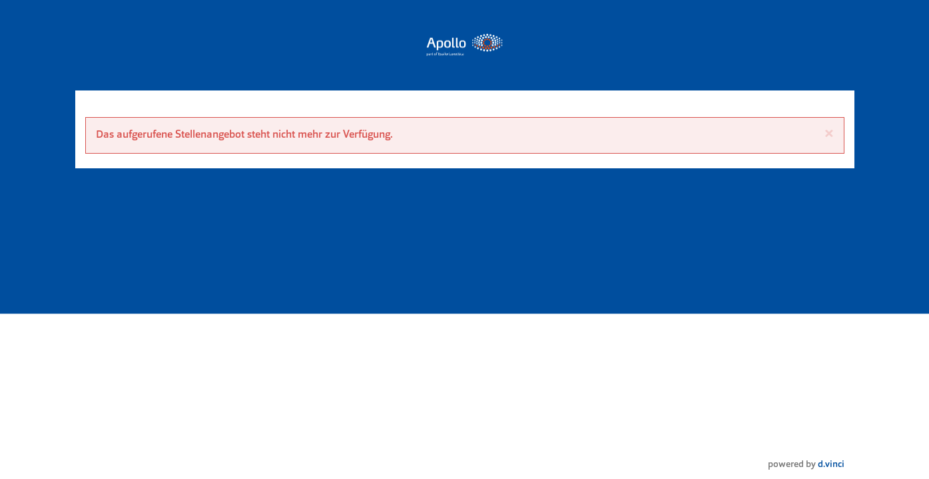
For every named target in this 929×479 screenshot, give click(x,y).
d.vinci (831, 464)
